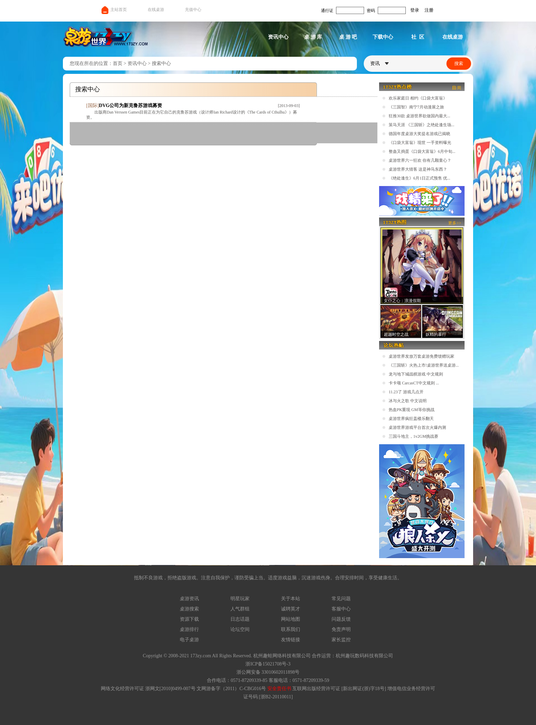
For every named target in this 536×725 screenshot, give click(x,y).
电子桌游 (189, 639)
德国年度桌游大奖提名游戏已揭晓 (419, 133)
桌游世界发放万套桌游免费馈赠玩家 (421, 356)
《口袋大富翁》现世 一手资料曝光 (420, 142)
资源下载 (189, 619)
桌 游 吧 (348, 37)
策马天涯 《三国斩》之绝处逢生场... (421, 124)
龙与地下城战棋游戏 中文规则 (416, 374)
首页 (117, 63)
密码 (371, 10)
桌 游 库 (313, 37)
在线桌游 (156, 9)
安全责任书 (279, 688)
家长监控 (341, 639)
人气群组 (240, 608)
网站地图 (290, 619)
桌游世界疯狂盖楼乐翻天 (411, 418)
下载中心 (383, 37)
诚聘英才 (290, 608)
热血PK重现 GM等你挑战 (411, 409)
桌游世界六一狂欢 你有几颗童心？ (420, 160)
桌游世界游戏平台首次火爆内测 (417, 427)
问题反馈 (341, 619)
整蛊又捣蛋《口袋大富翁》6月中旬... (422, 151)
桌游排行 (189, 629)
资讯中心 (278, 37)
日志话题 (240, 619)
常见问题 (341, 598)
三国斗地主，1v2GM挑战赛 (413, 436)
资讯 (379, 63)
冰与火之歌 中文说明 (408, 400)
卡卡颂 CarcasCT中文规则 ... (414, 383)
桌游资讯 (189, 598)
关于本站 (290, 598)
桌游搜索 (189, 608)
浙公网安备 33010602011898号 (268, 672)
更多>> (454, 223)
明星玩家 (240, 598)
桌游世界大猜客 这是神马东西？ (418, 169)
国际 (92, 105)
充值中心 (193, 9)
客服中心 (341, 608)
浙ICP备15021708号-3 (267, 664)
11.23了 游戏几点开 (406, 392)
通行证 (327, 10)
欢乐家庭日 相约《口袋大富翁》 (418, 98)
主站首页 (113, 9)
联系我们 (290, 629)
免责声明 (341, 629)
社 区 (417, 37)
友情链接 (290, 639)
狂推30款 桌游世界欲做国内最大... (419, 116)
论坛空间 (240, 629)
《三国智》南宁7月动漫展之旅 (416, 107)
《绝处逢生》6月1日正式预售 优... (419, 178)
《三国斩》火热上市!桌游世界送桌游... (424, 365)
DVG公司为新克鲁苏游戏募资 (130, 105)
